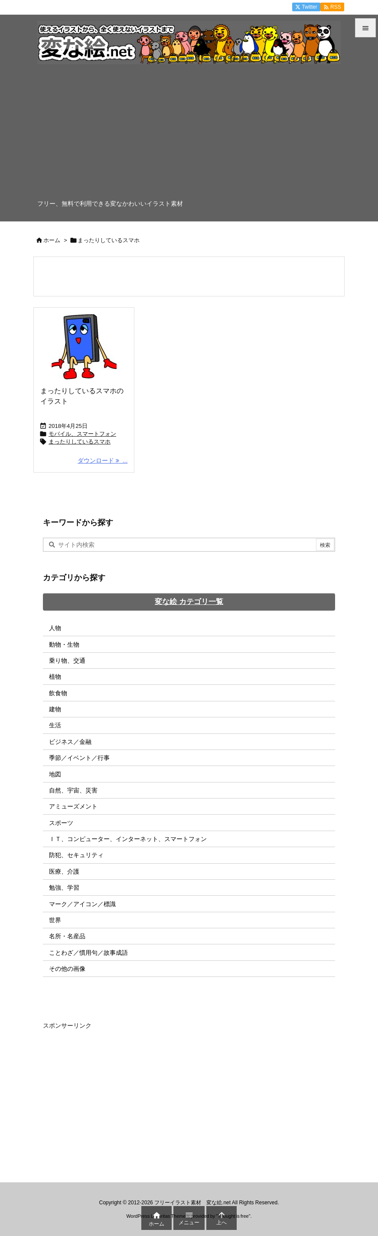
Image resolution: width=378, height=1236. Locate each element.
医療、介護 (64, 871)
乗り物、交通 (67, 660)
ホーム (51, 240)
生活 (55, 725)
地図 (55, 774)
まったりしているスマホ (80, 441)
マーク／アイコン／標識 (82, 904)
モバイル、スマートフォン (82, 434)
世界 (55, 920)
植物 (55, 676)
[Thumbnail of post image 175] (83, 346)
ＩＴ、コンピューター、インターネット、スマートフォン (128, 838)
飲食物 (58, 693)
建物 (55, 709)
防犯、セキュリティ (76, 854)
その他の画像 (67, 968)
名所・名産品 (67, 936)
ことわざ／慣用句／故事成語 (88, 952)
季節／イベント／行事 (79, 757)
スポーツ (61, 822)
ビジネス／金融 (70, 741)
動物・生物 (64, 644)
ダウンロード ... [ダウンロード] (102, 460)
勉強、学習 (64, 887)
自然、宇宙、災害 (73, 790)
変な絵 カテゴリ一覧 (189, 602)
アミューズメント (73, 806)
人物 (55, 628)
